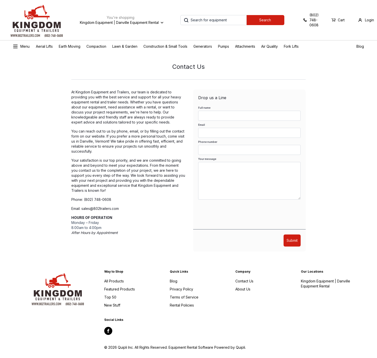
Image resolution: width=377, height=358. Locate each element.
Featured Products (119, 289)
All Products (114, 281)
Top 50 (110, 297)
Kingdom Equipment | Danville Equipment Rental (325, 283)
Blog (360, 46)
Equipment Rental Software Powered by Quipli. (207, 347)
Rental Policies (182, 305)
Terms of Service (184, 297)
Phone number (207, 141)
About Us (242, 289)
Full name (204, 107)
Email (201, 124)
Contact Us (244, 281)
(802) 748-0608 (97, 199)
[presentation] (236, 214)
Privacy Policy (181, 289)
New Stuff (112, 305)
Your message (207, 158)
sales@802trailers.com (100, 208)
